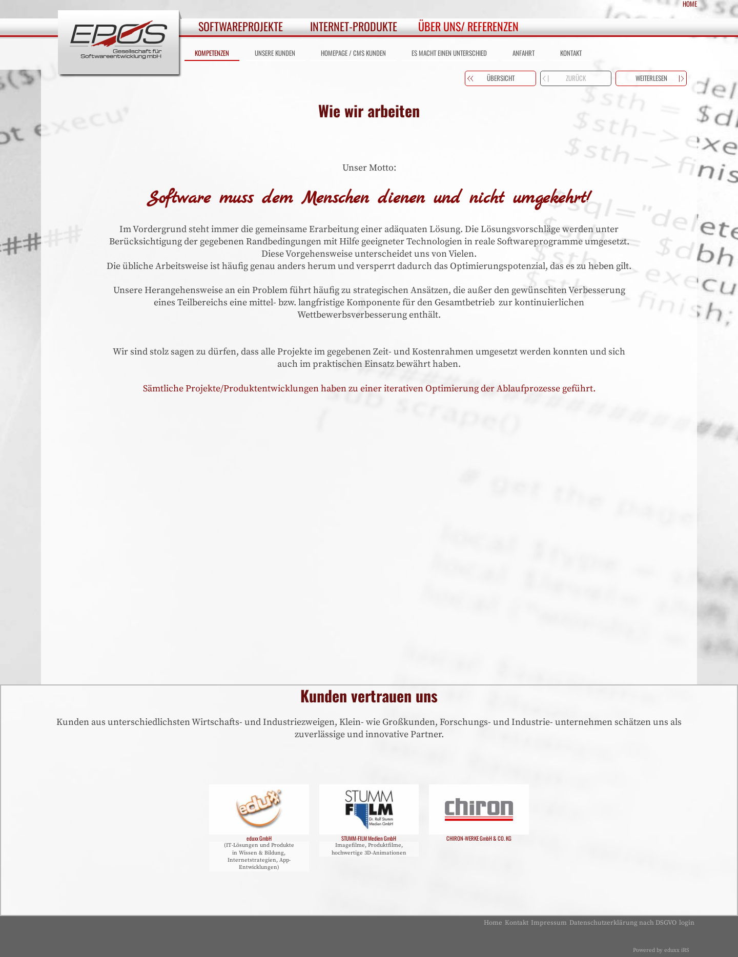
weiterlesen (651, 78)
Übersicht (501, 78)
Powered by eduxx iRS (661, 950)
